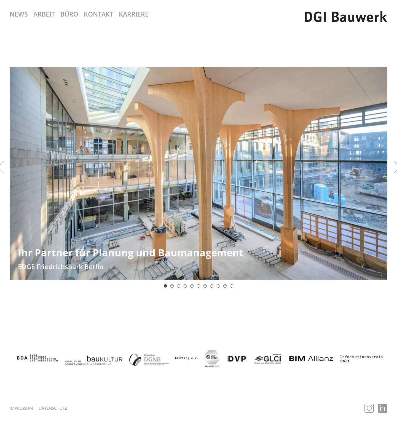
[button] (165, 286)
